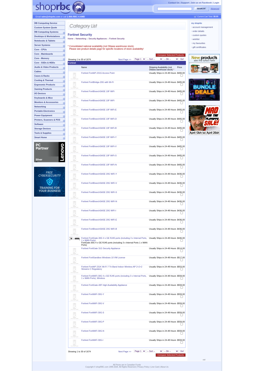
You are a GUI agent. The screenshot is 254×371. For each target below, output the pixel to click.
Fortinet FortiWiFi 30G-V (92, 303)
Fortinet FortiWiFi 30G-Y (92, 294)
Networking (40, 106)
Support (185, 3)
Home (70, 38)
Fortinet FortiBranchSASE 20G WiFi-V (99, 183)
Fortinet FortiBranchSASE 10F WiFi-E (99, 110)
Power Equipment (43, 115)
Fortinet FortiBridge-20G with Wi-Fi (97, 82)
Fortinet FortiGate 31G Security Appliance (100, 248)
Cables (37, 71)
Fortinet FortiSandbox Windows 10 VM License (103, 257)
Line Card (155, 367)
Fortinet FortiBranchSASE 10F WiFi (98, 91)
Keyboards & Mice (43, 98)
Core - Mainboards (43, 54)
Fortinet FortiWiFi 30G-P (92, 322)
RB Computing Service (45, 23)
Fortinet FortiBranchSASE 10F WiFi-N (99, 165)
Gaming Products (43, 89)
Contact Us (173, 3)
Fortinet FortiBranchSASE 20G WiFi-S (99, 192)
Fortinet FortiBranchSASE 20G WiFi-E (99, 220)
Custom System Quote (45, 27)
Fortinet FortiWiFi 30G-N (92, 331)
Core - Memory (41, 58)
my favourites (198, 43)
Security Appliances (98, 38)
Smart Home (40, 137)
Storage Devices (42, 128)
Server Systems (42, 45)
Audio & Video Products (46, 67)
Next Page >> (124, 59)
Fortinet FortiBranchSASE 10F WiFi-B (99, 128)
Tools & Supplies (42, 133)
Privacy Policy (143, 367)
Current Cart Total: (207, 16)
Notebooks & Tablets (44, 41)
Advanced (215, 9)
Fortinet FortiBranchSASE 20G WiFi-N (99, 201)
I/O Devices (40, 93)
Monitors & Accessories (46, 102)
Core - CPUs (40, 49)
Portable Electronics (44, 111)
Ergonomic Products (44, 84)
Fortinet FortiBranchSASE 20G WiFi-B (99, 229)
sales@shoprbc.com (51, 17)
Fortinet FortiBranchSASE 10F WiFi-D (99, 119)
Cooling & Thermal (43, 80)
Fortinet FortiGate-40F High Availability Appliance (104, 285)
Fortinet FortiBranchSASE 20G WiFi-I (98, 210)
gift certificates (198, 47)
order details (197, 31)
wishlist (195, 39)
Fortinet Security (117, 38)
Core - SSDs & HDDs (44, 63)
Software (38, 124)
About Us (165, 367)
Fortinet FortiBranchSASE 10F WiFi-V (99, 146)
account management (202, 27)
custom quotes (198, 35)
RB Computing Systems (46, 32)
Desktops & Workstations (47, 36)
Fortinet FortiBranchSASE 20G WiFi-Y (99, 174)
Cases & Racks (42, 76)
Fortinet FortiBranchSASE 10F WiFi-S (99, 155)
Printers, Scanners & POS (47, 120)
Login (216, 3)
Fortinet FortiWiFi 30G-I (92, 340)
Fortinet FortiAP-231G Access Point (98, 73)
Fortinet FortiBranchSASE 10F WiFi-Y (99, 137)
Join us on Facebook (201, 3)
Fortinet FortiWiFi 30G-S (92, 312)
